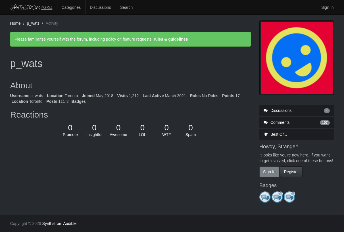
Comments (297, 122)
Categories (71, 7)
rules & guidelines (171, 39)
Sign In (327, 7)
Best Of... (275, 134)
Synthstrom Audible (31, 7)
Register (291, 172)
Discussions (100, 7)
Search (126, 7)
